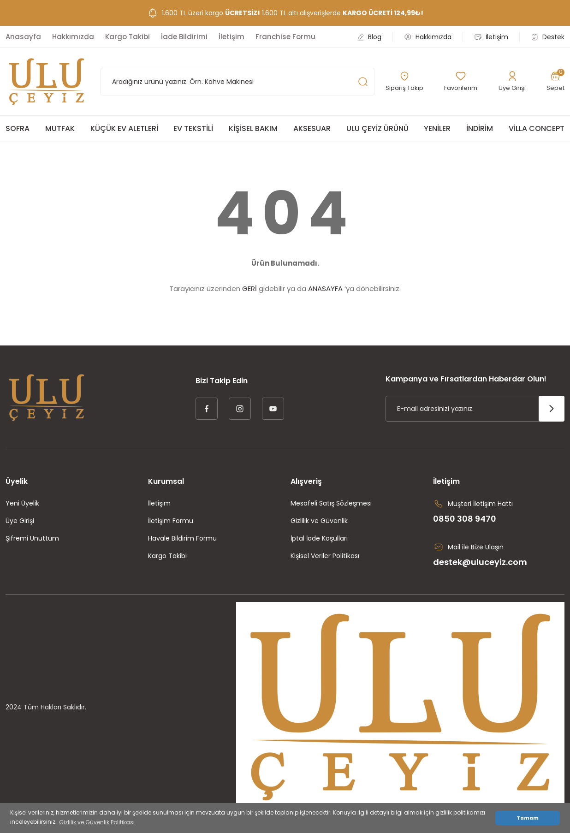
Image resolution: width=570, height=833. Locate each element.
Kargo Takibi (167, 555)
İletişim (159, 503)
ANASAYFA (325, 288)
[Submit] (551, 409)
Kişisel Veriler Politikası (325, 555)
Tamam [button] (528, 818)
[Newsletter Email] (475, 409)
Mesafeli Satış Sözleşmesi (331, 503)
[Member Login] (512, 81)
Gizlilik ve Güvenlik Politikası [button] (97, 822)
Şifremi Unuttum (32, 538)
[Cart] (555, 81)
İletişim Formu (170, 520)
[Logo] (47, 81)
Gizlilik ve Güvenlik (319, 520)
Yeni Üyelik (22, 503)
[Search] (237, 81)
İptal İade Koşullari (319, 538)
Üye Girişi (20, 520)
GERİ (249, 288)
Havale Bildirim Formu (182, 538)
